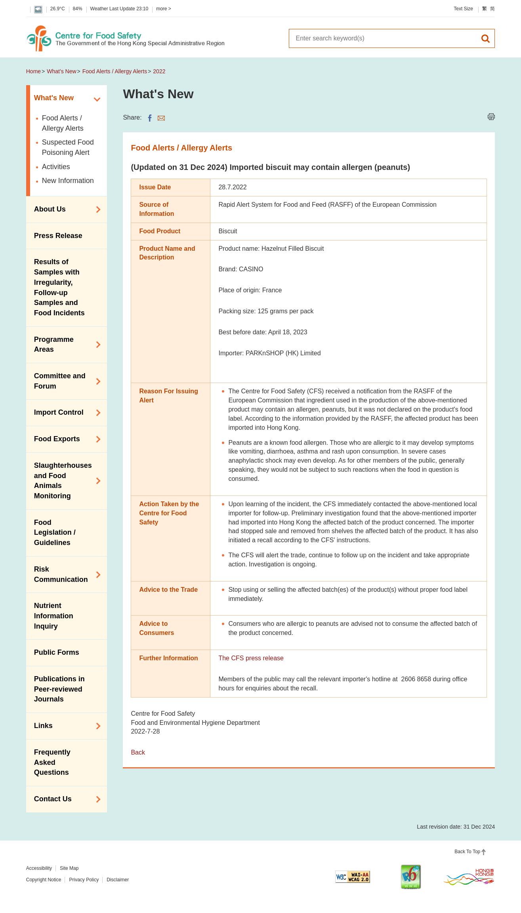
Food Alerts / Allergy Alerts (114, 71)
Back (138, 752)
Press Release (58, 236)
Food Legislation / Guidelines (55, 532)
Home (33, 71)
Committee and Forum (64, 381)
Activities (56, 167)
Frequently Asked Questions (52, 762)
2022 (159, 71)
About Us (64, 209)
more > (163, 8)
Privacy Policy (84, 880)
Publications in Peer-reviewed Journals (59, 689)
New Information (68, 181)
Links (64, 726)
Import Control (64, 413)
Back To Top (467, 851)
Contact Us (64, 799)
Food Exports (64, 439)
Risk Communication (64, 574)
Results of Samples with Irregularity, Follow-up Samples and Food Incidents (59, 287)
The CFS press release (251, 658)
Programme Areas (64, 344)
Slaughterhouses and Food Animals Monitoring (64, 480)
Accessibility (39, 868)
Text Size (463, 8)
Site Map (69, 868)
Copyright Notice (43, 880)
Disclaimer (118, 880)
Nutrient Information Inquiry (53, 616)
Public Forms (56, 652)
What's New (61, 71)
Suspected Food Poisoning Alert (68, 147)
